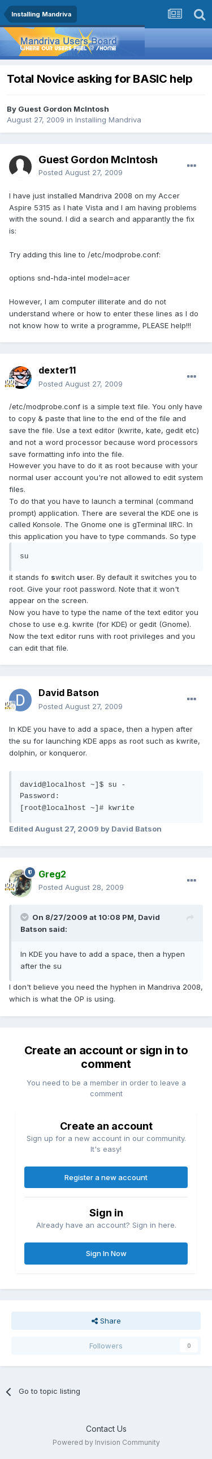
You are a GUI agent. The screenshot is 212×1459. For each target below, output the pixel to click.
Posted (80, 172)
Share (106, 1320)
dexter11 (57, 370)
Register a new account (106, 1177)
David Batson (68, 692)
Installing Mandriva (108, 119)
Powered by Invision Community (106, 1442)
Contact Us (106, 1428)
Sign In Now (106, 1253)
